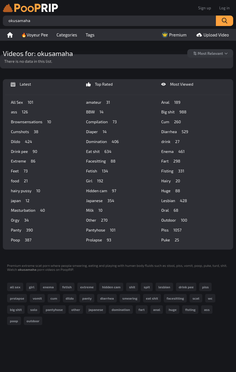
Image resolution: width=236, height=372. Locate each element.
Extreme (23, 161)
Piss (171, 230)
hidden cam (111, 287)
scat (195, 298)
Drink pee (24, 151)
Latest (24, 84)
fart (142, 310)
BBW (95, 111)
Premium (173, 35)
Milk (94, 210)
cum (53, 298)
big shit (16, 310)
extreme (87, 287)
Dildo (21, 141)
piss (205, 287)
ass (19, 111)
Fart (170, 161)
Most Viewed (180, 84)
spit (147, 287)
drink (170, 141)
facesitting (175, 298)
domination (121, 310)
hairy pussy (25, 190)
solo (33, 310)
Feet (19, 171)
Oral (169, 210)
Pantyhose (101, 230)
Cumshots (24, 131)
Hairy (170, 180)
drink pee (186, 287)
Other (97, 220)
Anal (170, 102)
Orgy (20, 220)
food (19, 180)
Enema (172, 151)
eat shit (152, 298)
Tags (90, 34)
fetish (67, 287)
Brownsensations (31, 121)
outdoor (33, 321)
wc (210, 298)
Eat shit (98, 151)
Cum (171, 121)
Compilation (101, 121)
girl (31, 287)
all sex (15, 287)
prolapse (17, 298)
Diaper (96, 131)
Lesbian (174, 200)
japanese (96, 310)
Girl (94, 180)
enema (48, 287)
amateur (98, 102)
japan (20, 200)
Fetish (97, 171)
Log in (224, 8)
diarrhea (107, 298)
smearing (129, 298)
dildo (70, 298)
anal (156, 310)
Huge (170, 190)
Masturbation (28, 210)
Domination (102, 141)
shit (132, 287)
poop (14, 321)
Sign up (204, 8)
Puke (170, 240)
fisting (190, 310)
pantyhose (54, 310)
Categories (66, 34)
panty (87, 298)
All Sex (22, 102)
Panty (22, 230)
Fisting (172, 171)
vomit (37, 298)
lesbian (164, 287)
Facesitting (101, 161)
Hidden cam (101, 190)
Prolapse (98, 240)
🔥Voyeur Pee (34, 34)
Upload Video (212, 35)
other (75, 310)
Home (10, 35)
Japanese (100, 200)
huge (173, 310)
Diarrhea (174, 131)
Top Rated (103, 84)
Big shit (173, 111)
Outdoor (174, 220)
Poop (21, 240)
